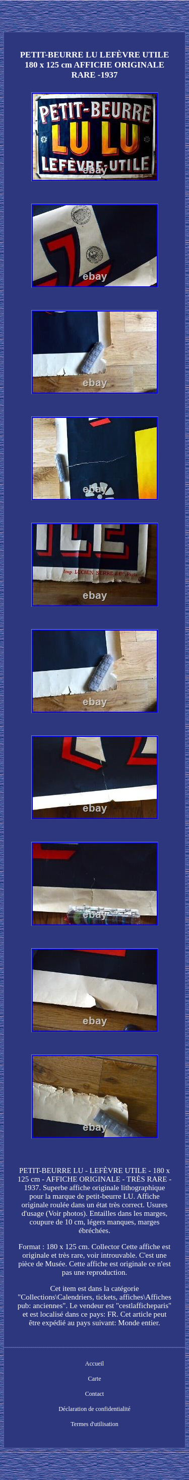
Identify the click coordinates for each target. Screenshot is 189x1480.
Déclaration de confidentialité (94, 1408)
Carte (94, 1378)
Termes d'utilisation (94, 1424)
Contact (94, 1393)
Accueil (94, 1363)
